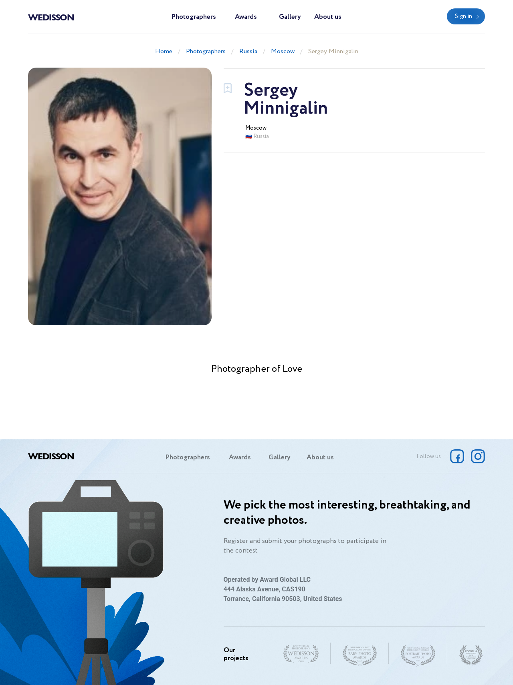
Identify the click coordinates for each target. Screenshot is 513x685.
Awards (246, 17)
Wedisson (51, 16)
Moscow (283, 51)
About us (327, 17)
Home (163, 51)
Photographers (193, 17)
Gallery (290, 17)
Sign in (463, 16)
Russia (248, 51)
